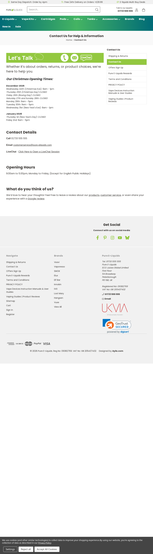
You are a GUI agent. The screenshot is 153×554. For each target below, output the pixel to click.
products (94, 195)
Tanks (92, 19)
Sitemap (10, 301)
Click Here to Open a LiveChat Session (39, 151)
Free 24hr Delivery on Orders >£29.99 (83, 2)
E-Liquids (9, 19)
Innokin (57, 284)
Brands (129, 19)
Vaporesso (59, 266)
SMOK (57, 271)
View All (58, 306)
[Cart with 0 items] (143, 10)
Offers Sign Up (115, 67)
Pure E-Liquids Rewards (120, 73)
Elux (56, 275)
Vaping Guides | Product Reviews (120, 100)
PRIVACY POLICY (116, 84)
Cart (8, 305)
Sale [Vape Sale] (18, 26)
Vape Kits (29, 19)
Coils (78, 19)
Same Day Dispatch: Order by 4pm (29, 2)
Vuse (56, 302)
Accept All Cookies (47, 549)
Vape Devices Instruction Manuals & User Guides (121, 92)
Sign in (9, 309)
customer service (110, 195)
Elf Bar (57, 279)
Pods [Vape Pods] (64, 19)
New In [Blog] (6, 26)
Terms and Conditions (119, 79)
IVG (55, 288)
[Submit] (97, 9)
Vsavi (56, 262)
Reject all (26, 549)
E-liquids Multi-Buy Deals (132, 2)
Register (10, 314)
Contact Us (114, 61)
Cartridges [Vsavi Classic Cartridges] (48, 19)
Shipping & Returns (118, 56)
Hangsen (58, 297)
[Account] (136, 10)
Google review (36, 198)
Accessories (111, 19)
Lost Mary (59, 293)
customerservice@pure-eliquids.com (32, 145)
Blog (142, 19)
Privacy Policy (44, 542)
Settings (10, 549)
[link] (117, 326)
